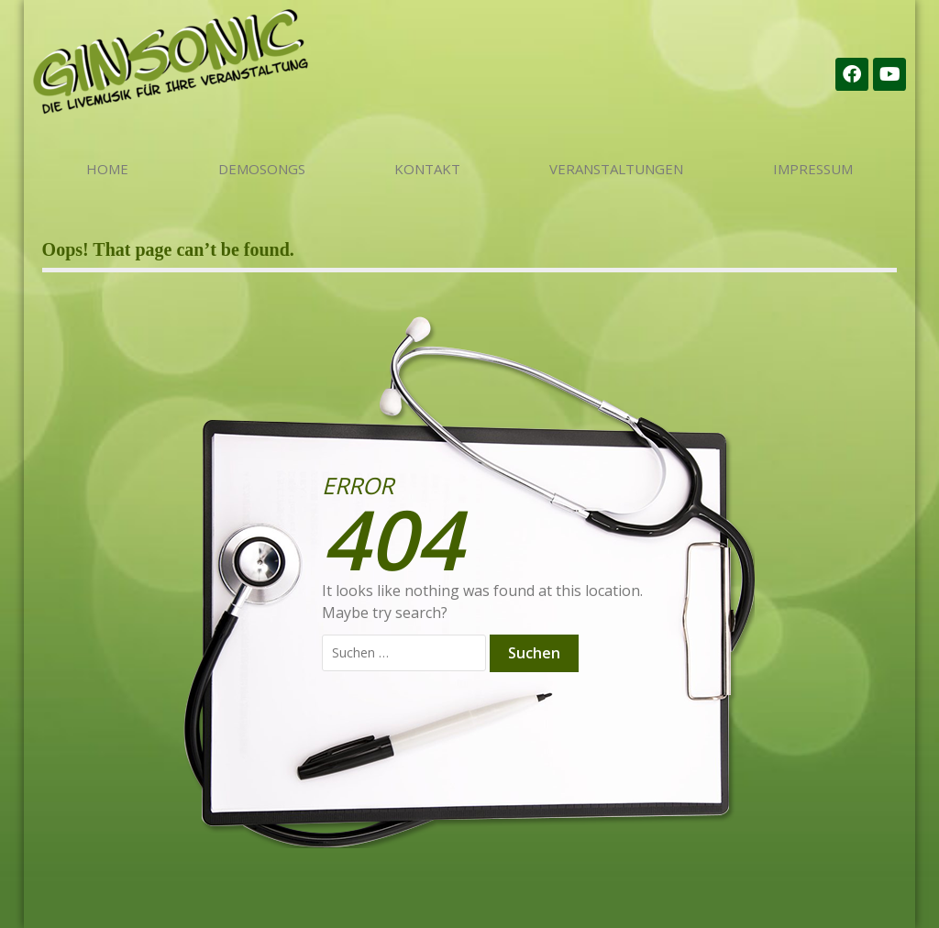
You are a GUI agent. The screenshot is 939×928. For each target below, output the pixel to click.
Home (107, 169)
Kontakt (427, 169)
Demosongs (261, 169)
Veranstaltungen (616, 169)
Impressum (813, 169)
